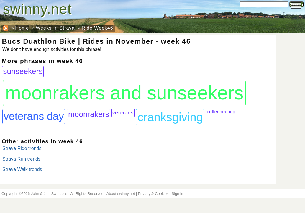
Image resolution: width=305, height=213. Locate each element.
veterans (123, 112)
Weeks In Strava (55, 27)
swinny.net (37, 9)
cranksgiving (170, 117)
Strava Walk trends (22, 169)
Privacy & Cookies (153, 193)
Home (22, 27)
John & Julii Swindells (49, 193)
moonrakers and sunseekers (124, 93)
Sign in (177, 193)
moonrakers (88, 114)
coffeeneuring (221, 111)
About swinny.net (120, 193)
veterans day (34, 116)
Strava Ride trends (22, 148)
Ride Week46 (97, 27)
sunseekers (22, 71)
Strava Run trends (21, 159)
